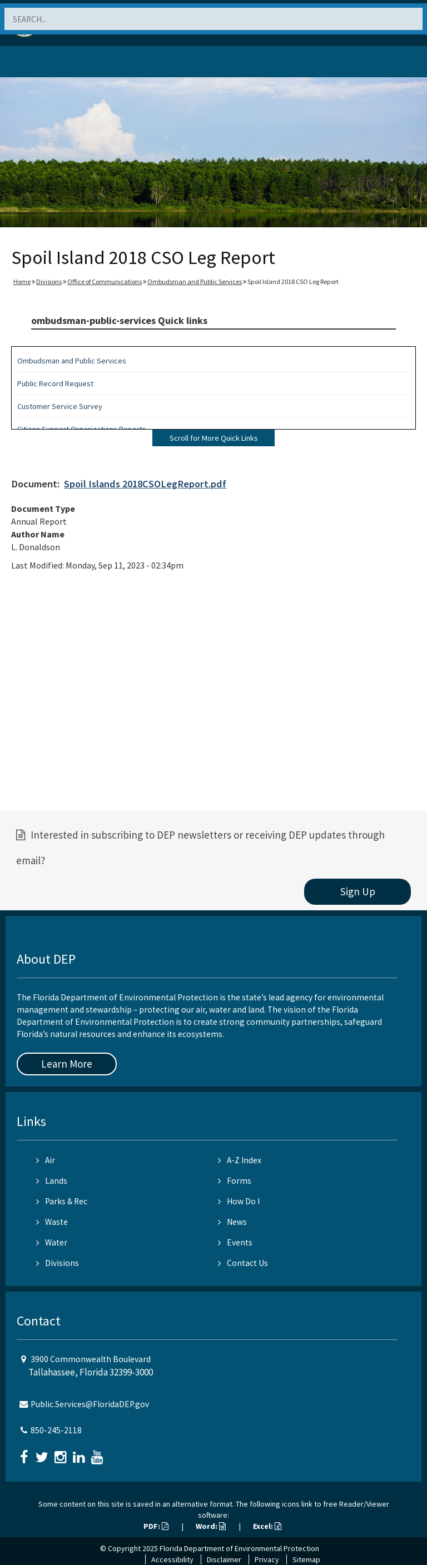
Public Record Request (55, 383)
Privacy (267, 1559)
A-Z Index (239, 1160)
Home (22, 281)
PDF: (155, 1526)
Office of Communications (104, 281)
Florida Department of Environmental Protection (239, 1548)
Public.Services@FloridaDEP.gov (90, 1404)
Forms (234, 1180)
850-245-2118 (56, 1430)
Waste (52, 1222)
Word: (211, 1526)
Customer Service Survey (59, 406)
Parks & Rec (61, 1201)
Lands (51, 1180)
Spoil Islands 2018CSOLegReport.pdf (145, 483)
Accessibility (172, 1559)
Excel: (267, 1526)
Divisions (49, 281)
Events (235, 1242)
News (232, 1222)
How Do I (239, 1201)
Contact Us (243, 1263)
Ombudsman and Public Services (194, 281)
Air (45, 1160)
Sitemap (306, 1559)
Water (51, 1242)
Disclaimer (224, 1559)
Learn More (66, 1063)
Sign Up (357, 891)
